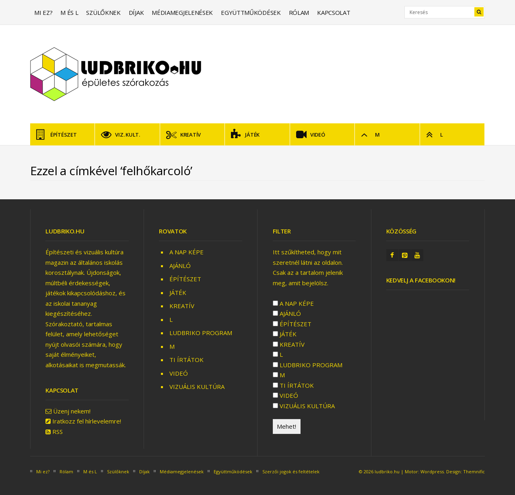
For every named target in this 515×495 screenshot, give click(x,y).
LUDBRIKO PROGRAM (200, 333)
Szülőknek (103, 12)
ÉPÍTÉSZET (56, 134)
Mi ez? (43, 12)
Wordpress (432, 471)
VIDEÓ (310, 134)
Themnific (474, 471)
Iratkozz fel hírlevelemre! (86, 421)
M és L (69, 12)
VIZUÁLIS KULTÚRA (197, 386)
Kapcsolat (333, 12)
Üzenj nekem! (72, 411)
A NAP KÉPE (186, 252)
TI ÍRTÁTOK (186, 360)
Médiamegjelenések (182, 12)
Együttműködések (251, 12)
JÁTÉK (245, 134)
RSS (57, 432)
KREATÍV (183, 134)
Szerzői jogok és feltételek (290, 471)
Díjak (136, 12)
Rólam (299, 12)
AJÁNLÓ (180, 266)
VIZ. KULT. (120, 134)
